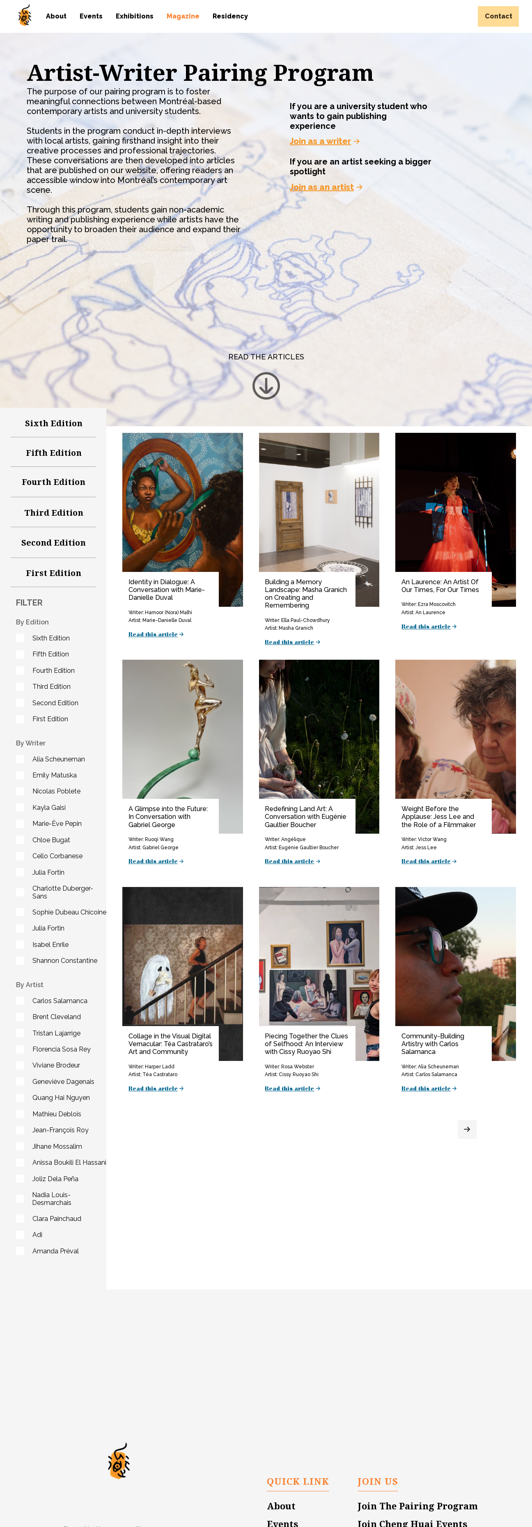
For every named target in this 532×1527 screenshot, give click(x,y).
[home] (24, 15)
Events (91, 16)
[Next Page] (467, 1129)
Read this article (153, 634)
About (56, 16)
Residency (230, 16)
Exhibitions (135, 16)
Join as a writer (320, 141)
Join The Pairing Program (418, 1506)
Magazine (183, 16)
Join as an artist (322, 187)
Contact (498, 16)
